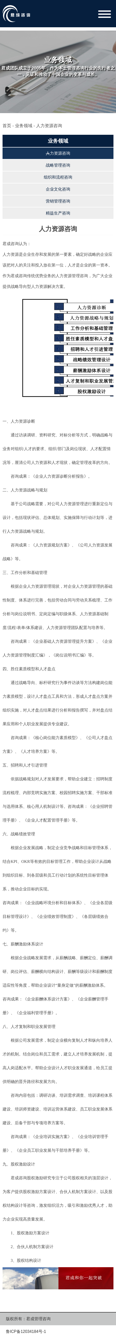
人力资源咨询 (58, 153)
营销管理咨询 (58, 201)
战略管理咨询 (58, 165)
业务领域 (23, 125)
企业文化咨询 (58, 189)
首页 (7, 125)
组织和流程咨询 (58, 177)
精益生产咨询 (58, 213)
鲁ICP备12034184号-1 (26, 1331)
